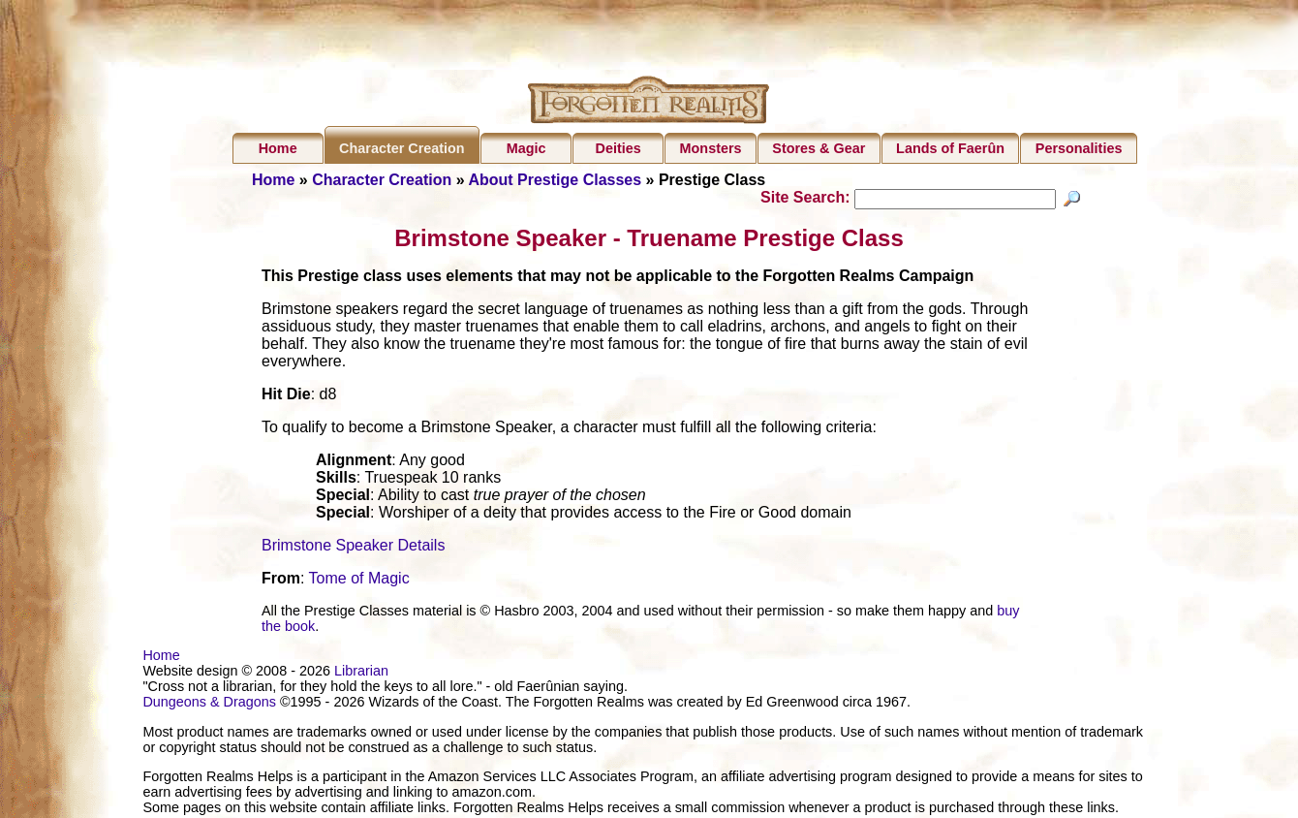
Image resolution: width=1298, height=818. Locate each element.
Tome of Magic (359, 581)
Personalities (1079, 148)
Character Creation (402, 148)
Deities (618, 148)
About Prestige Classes (554, 180)
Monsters (711, 148)
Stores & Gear (818, 148)
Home (278, 148)
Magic (526, 148)
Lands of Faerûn (950, 148)
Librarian (361, 673)
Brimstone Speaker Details (353, 548)
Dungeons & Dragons (209, 704)
